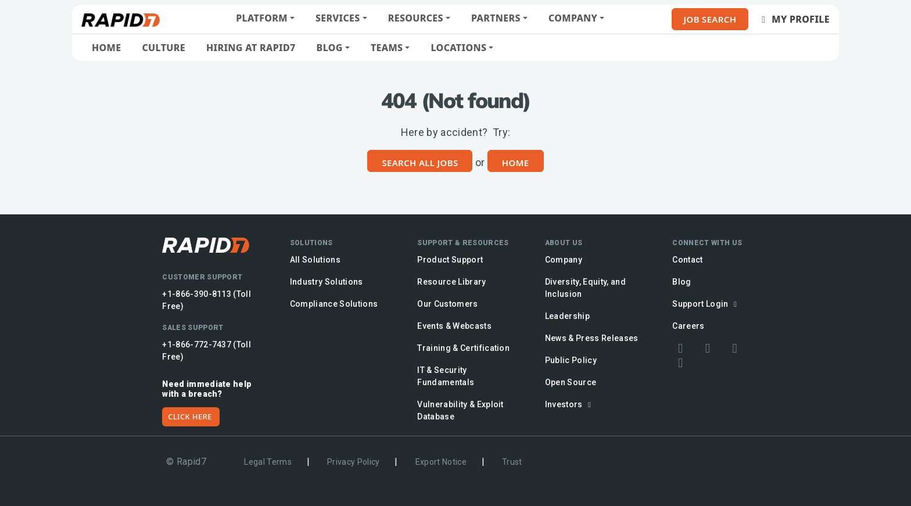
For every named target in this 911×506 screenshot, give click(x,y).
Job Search (710, 19)
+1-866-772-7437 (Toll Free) (206, 350)
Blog (681, 281)
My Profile (794, 19)
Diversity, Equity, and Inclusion (585, 288)
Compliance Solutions (334, 303)
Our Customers (447, 303)
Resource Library (451, 281)
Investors (570, 404)
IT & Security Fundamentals (445, 376)
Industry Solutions (326, 281)
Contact (687, 259)
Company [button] (572, 18)
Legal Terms (268, 461)
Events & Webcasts (454, 326)
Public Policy (571, 360)
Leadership (567, 316)
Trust (512, 461)
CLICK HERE (189, 416)
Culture (163, 47)
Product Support (450, 259)
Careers (688, 326)
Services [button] (337, 18)
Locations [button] (458, 47)
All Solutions (315, 259)
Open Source (571, 382)
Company (563, 259)
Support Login (706, 303)
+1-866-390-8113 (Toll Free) (206, 300)
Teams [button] (387, 47)
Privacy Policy (353, 461)
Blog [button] (330, 47)
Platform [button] (262, 18)
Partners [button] (496, 18)
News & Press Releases (592, 338)
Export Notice (441, 461)
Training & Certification (463, 348)
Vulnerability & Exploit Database (460, 410)
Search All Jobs (420, 162)
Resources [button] (415, 18)
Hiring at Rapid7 (251, 47)
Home (106, 47)
